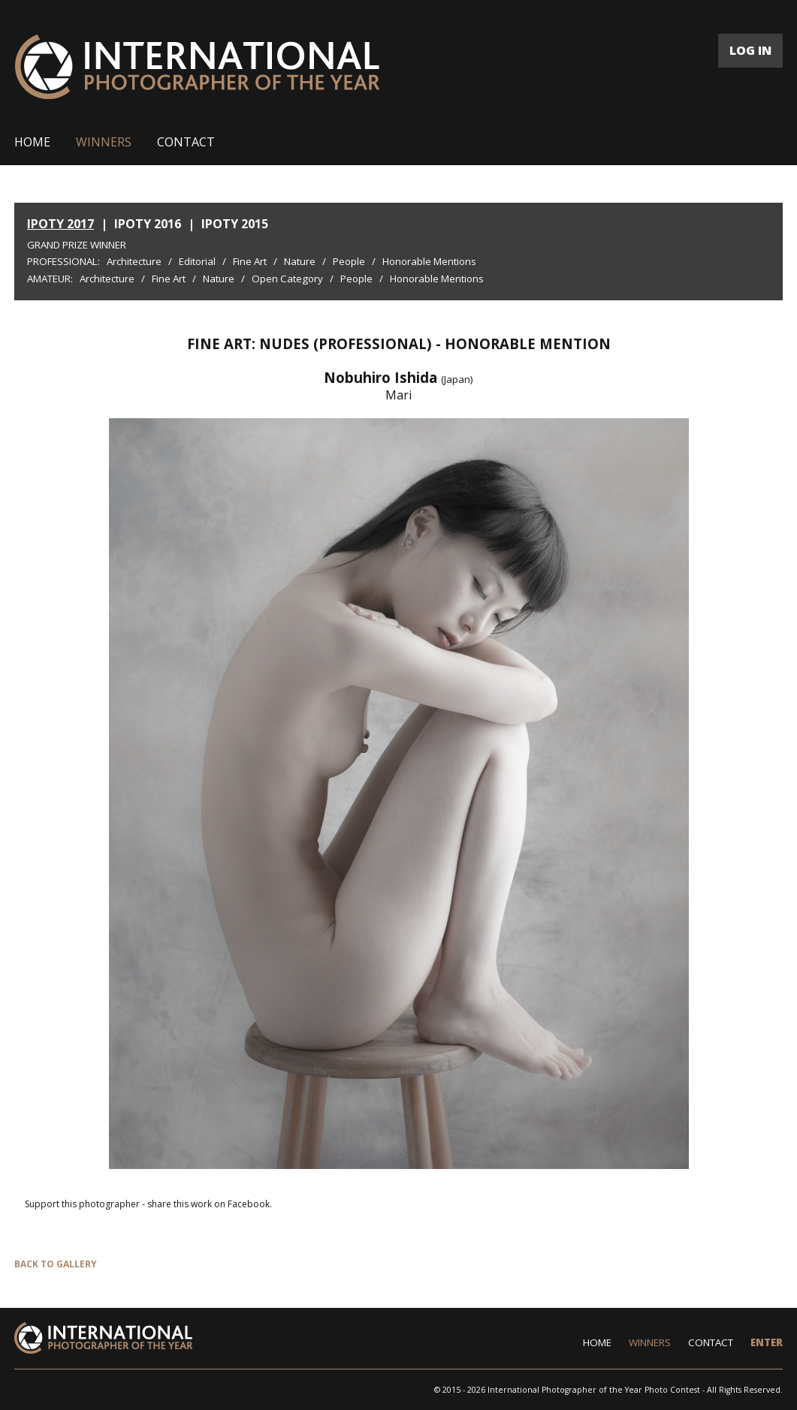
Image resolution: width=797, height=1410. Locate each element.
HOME (32, 142)
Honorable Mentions (429, 261)
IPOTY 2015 (234, 223)
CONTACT (186, 142)
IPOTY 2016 (147, 223)
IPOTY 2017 (60, 223)
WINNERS (103, 142)
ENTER (766, 1342)
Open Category (287, 278)
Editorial (197, 261)
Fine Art (250, 261)
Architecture (134, 261)
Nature (299, 261)
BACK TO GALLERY (55, 1264)
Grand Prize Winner (76, 245)
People (349, 261)
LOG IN (750, 50)
